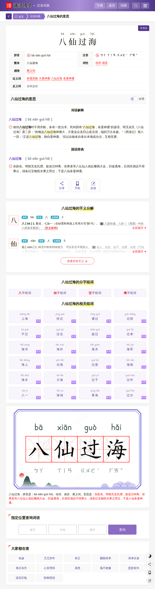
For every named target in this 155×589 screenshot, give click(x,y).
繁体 (17, 63)
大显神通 (44, 78)
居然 (77, 568)
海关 (95, 349)
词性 (85, 63)
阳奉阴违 (49, 577)
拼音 (17, 55)
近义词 (17, 78)
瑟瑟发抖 (133, 568)
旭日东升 (21, 568)
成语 (112, 5)
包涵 (21, 558)
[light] (149, 556)
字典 (100, 5)
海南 (130, 364)
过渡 (95, 364)
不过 (25, 334)
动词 (98, 62)
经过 (60, 318)
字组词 (25, 292)
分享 (62, 185)
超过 (95, 334)
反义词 (17, 86)
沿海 (60, 364)
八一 (25, 395)
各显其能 (32, 78)
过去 (60, 334)
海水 (25, 379)
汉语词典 (43, 5)
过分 (130, 395)
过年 (130, 379)
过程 (130, 318)
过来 (130, 334)
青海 (95, 395)
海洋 (25, 349)
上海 (25, 318)
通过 (95, 318)
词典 (124, 5)
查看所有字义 (77, 261)
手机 (77, 185)
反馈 (93, 185)
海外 (60, 349)
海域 (60, 395)
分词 (141, 98)
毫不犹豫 (105, 568)
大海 (60, 379)
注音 (85, 55)
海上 (25, 364)
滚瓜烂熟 (21, 577)
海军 (130, 349)
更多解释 (51, 228)
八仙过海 (56, 78)
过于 (95, 379)
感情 (17, 70)
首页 (19, 16)
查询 (122, 529)
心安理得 (49, 568)
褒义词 (31, 70)
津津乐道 (133, 558)
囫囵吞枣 (105, 558)
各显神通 (68, 78)
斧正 (77, 558)
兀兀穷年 (49, 558)
